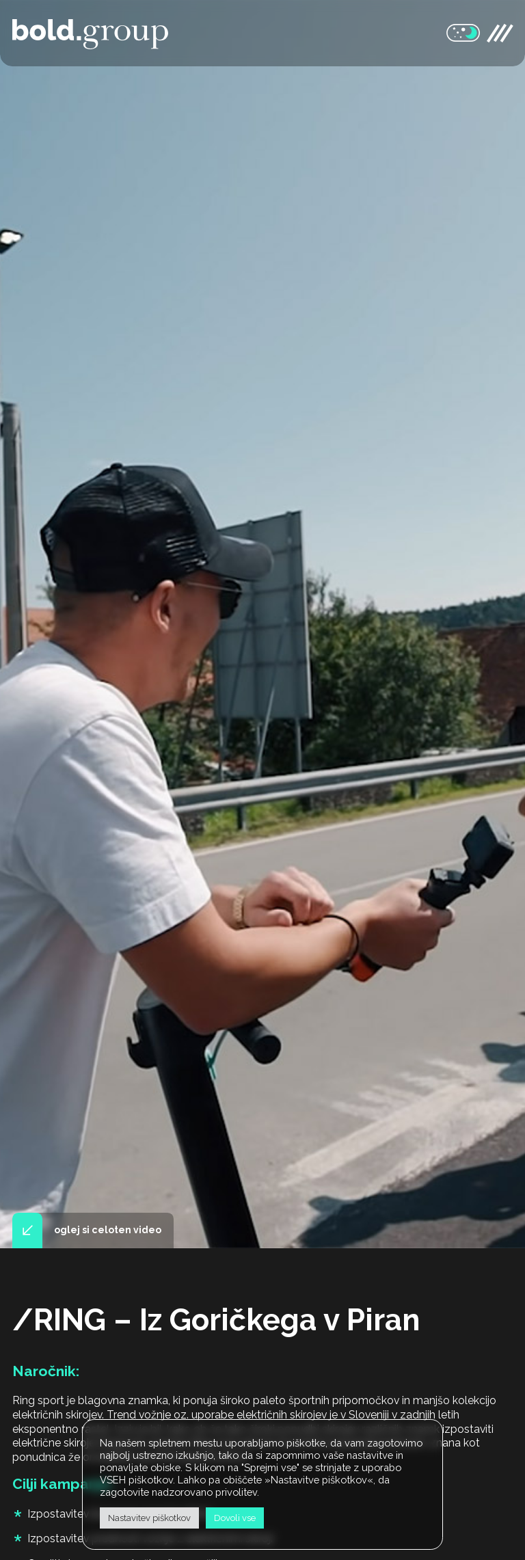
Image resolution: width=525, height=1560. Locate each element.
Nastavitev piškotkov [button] (149, 1518)
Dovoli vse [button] (235, 1518)
